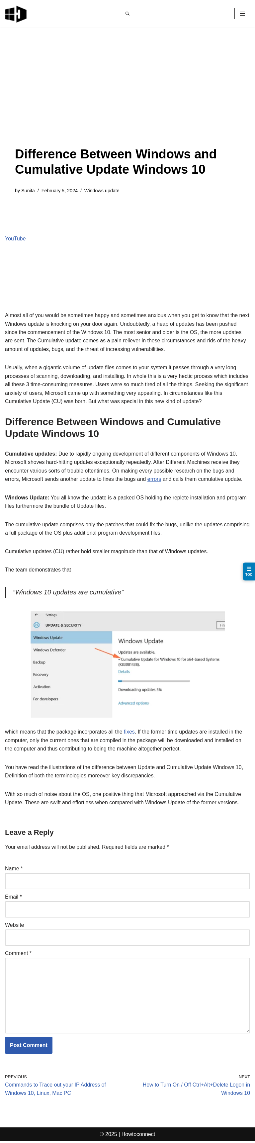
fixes (130, 733)
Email (13, 898)
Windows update (102, 190)
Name (14, 870)
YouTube (15, 238)
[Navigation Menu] (242, 13)
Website (14, 926)
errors (155, 480)
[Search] (127, 14)
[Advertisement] (127, 96)
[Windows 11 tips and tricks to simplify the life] (16, 14)
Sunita (28, 190)
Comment (18, 955)
